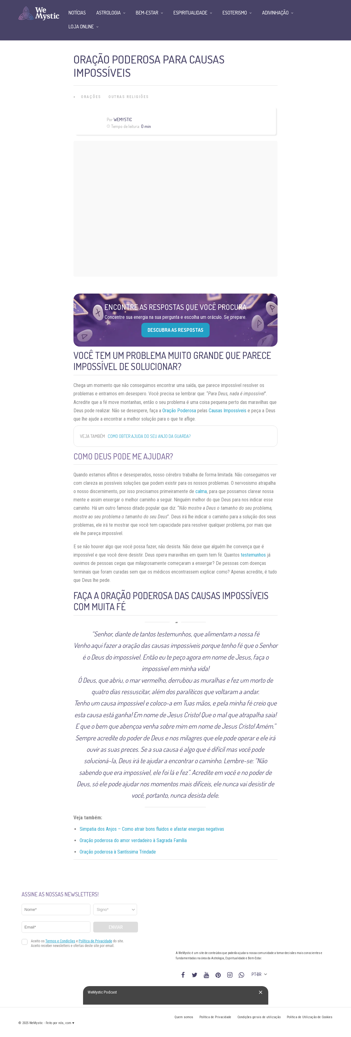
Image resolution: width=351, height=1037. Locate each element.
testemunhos (253, 555)
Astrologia (108, 13)
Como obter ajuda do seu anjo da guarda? (149, 436)
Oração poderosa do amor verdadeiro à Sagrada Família (133, 840)
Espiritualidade (190, 13)
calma (201, 491)
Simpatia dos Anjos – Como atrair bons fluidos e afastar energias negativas (152, 829)
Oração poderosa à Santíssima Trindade (118, 852)
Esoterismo (235, 13)
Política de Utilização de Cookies (309, 1017)
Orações (91, 97)
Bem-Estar (147, 13)
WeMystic (123, 119)
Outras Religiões (128, 97)
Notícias (77, 13)
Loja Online (81, 26)
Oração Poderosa (179, 411)
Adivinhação (275, 13)
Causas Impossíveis (227, 411)
